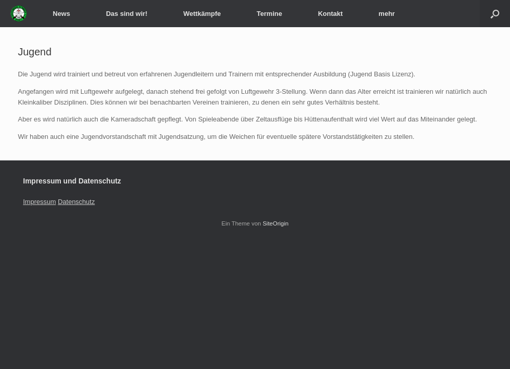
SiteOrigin (276, 223)
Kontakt (330, 13)
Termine (269, 13)
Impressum (39, 202)
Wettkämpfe (202, 13)
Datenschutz (76, 202)
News (61, 13)
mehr (386, 13)
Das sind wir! (126, 13)
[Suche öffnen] (495, 13)
